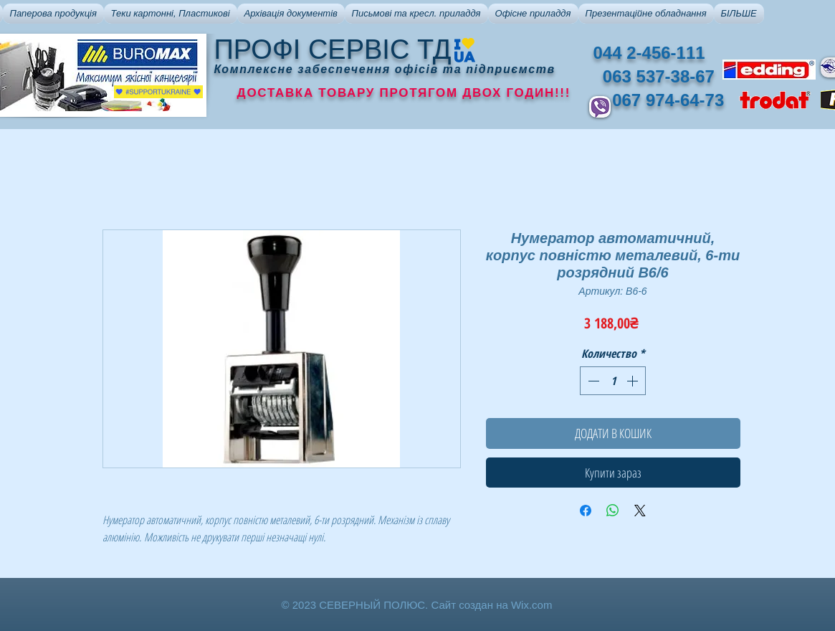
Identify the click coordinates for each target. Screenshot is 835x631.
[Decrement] (592, 380)
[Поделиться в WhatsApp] (612, 510)
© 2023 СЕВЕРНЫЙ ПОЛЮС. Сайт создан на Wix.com (417, 605)
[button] (53, 14)
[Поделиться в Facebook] (585, 510)
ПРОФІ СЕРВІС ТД (333, 49)
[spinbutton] (613, 380)
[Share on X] (640, 510)
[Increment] (634, 380)
